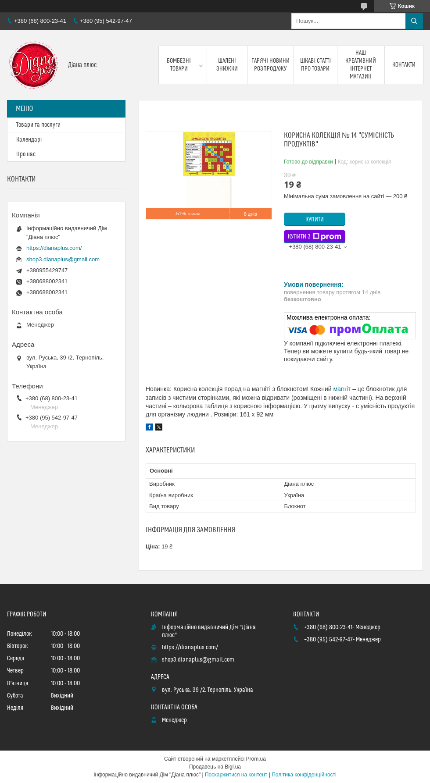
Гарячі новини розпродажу (270, 64)
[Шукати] (414, 21)
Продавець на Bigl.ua (215, 767)
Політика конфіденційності (304, 775)
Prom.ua (256, 759)
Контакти (404, 64)
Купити (314, 219)
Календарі (29, 139)
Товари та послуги (38, 124)
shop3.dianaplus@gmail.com (63, 259)
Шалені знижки (227, 64)
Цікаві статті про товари (315, 64)
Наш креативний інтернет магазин (360, 65)
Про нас (26, 154)
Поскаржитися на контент (236, 775)
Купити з (314, 237)
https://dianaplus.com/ (54, 248)
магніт (342, 388)
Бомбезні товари (179, 64)
